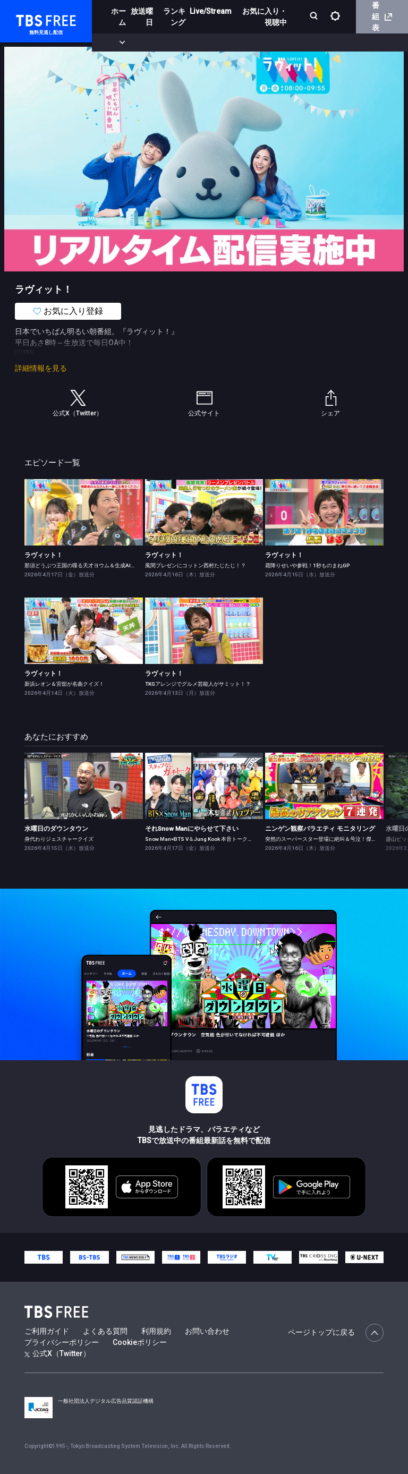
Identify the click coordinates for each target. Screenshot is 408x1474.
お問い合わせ (207, 1331)
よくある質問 (105, 1331)
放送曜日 (142, 17)
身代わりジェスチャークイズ (59, 839)
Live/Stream (211, 11)
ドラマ (214, 42)
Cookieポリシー (140, 1342)
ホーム (118, 17)
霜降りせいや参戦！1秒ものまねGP (307, 565)
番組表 (382, 16)
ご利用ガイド (46, 1331)
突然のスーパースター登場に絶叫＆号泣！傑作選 (323, 839)
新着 (115, 42)
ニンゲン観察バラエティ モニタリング (320, 828)
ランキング (174, 17)
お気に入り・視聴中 (264, 17)
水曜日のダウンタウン (56, 828)
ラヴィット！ (43, 555)
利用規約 (156, 1331)
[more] (304, 43)
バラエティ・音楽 (265, 42)
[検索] (315, 16)
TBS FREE (28, 19)
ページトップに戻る (336, 1333)
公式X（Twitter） (57, 1353)
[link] (83, 512)
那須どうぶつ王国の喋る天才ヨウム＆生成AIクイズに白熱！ (96, 565)
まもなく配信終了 (163, 42)
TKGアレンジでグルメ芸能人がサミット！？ (198, 684)
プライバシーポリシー (61, 1342)
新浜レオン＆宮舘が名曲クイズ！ (64, 684)
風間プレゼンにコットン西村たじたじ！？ (195, 565)
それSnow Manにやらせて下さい (192, 828)
